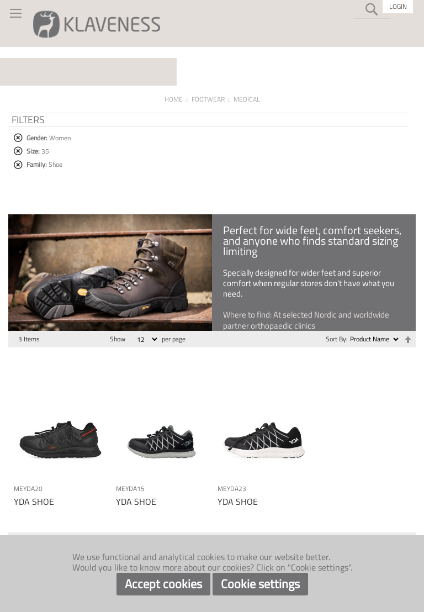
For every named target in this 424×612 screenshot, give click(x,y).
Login (398, 6)
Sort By (336, 339)
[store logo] (96, 23)
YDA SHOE (34, 501)
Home (174, 99)
